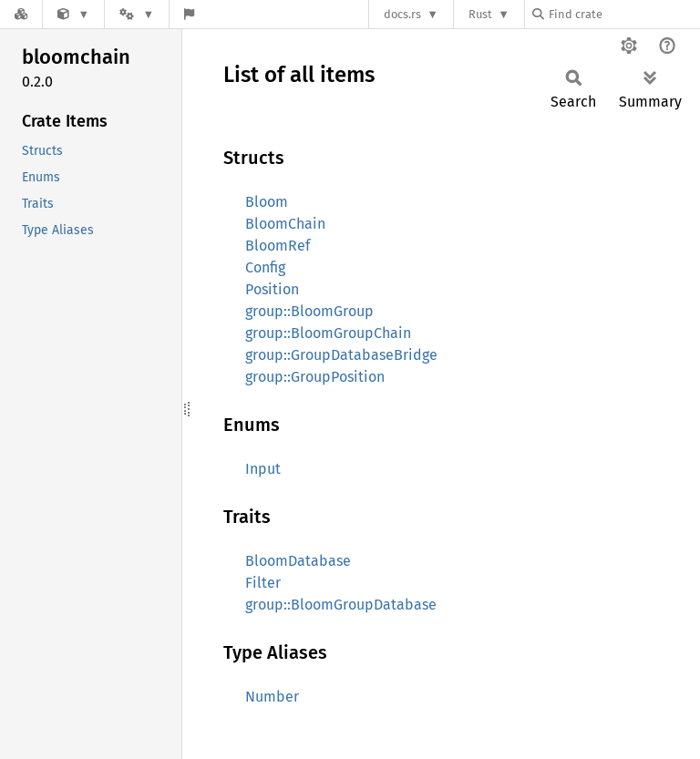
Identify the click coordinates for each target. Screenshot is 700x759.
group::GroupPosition (315, 376)
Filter (263, 582)
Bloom (266, 201)
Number (272, 696)
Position (272, 289)
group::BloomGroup (309, 311)
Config (265, 267)
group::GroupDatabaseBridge (341, 355)
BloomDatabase (298, 560)
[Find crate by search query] (623, 14)
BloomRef (277, 245)
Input (263, 468)
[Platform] (137, 14)
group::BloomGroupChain (328, 333)
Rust (480, 14)
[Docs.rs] (21, 14)
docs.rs (402, 14)
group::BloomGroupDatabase (341, 604)
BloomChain (285, 223)
